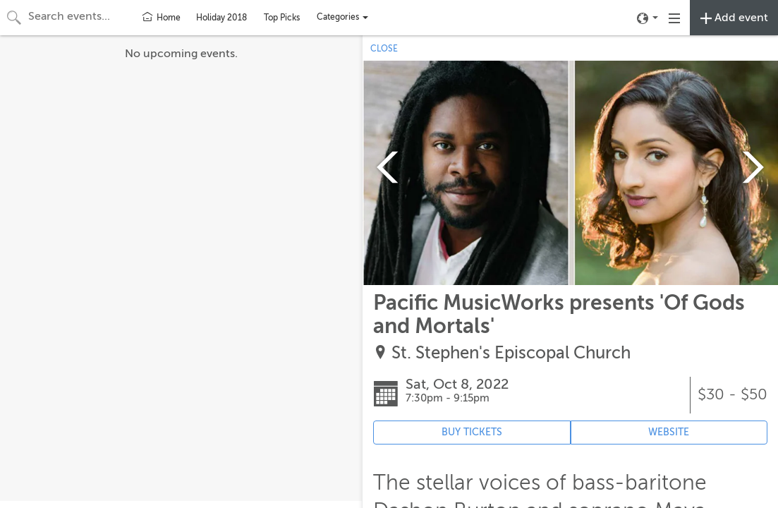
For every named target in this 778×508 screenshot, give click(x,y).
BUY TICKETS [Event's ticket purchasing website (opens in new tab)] (472, 432)
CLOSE (384, 49)
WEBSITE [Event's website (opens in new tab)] (668, 432)
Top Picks (282, 18)
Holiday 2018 (221, 18)
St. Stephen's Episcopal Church (511, 353)
